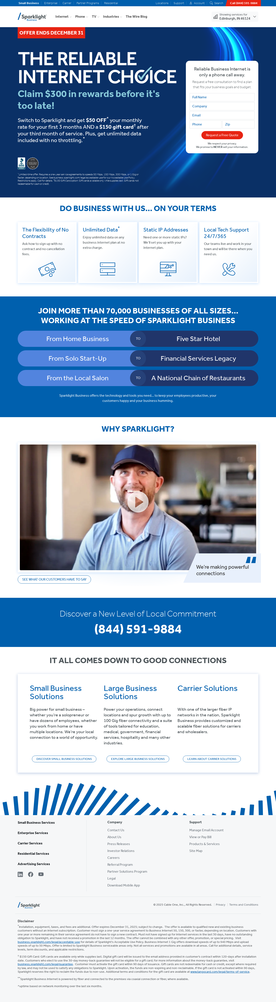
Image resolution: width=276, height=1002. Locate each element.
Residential (111, 3)
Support (179, 3)
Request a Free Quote (222, 135)
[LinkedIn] (20, 875)
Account (197, 3)
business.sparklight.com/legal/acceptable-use (49, 942)
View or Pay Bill (200, 837)
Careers (113, 858)
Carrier (67, 3)
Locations (162, 3)
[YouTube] (41, 875)
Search (216, 3)
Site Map (195, 851)
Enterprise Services (33, 833)
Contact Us (115, 830)
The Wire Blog (136, 16)
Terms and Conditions (243, 904)
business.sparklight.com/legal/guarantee (45, 964)
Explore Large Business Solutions (138, 759)
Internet (62, 16)
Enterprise (50, 3)
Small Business (29, 3)
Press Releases (118, 844)
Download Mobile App (123, 885)
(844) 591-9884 (138, 628)
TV (94, 16)
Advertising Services (34, 864)
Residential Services (33, 854)
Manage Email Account (206, 830)
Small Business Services (36, 822)
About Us (114, 837)
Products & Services (204, 844)
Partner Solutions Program (127, 871)
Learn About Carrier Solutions (211, 759)
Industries (111, 16)
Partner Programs (88, 3)
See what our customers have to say (54, 579)
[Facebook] (30, 875)
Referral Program (120, 865)
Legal (111, 878)
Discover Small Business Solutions (64, 759)
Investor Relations (121, 851)
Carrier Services (30, 843)
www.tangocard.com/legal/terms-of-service (219, 972)
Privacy (220, 904)
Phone (80, 16)
